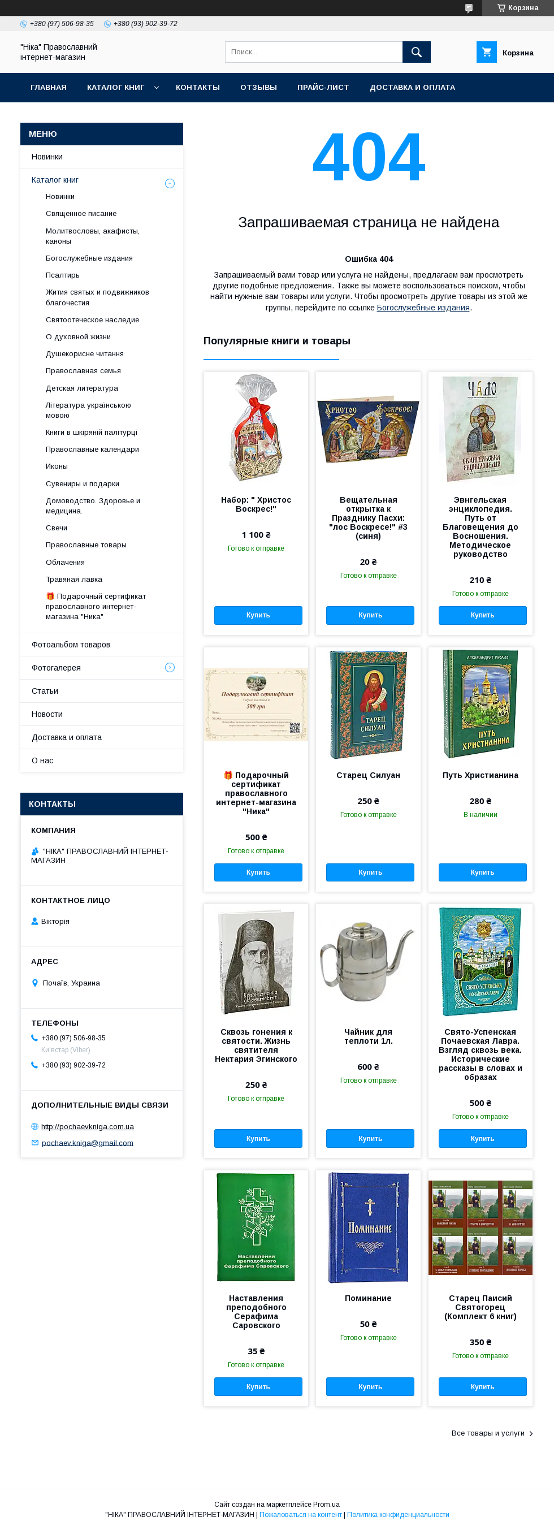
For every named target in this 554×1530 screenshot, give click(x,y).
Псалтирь (63, 275)
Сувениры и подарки (82, 483)
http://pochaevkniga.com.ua (87, 1126)
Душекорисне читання (85, 353)
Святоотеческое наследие (92, 319)
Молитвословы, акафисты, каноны (93, 236)
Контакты (198, 87)
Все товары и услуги (488, 1433)
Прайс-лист (323, 87)
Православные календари (92, 449)
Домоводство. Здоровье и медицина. (93, 505)
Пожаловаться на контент (300, 1515)
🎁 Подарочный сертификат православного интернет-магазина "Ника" (256, 793)
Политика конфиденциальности (398, 1515)
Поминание (368, 1298)
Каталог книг (115, 87)
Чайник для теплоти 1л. (368, 1036)
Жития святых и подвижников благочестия (97, 297)
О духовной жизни (78, 336)
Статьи (45, 690)
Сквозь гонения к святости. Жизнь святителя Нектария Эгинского (256, 1045)
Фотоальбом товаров (71, 644)
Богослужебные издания (423, 307)
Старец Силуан (368, 775)
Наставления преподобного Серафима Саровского (256, 1312)
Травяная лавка (74, 579)
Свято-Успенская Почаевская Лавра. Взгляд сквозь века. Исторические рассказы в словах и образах (480, 1054)
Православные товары (86, 545)
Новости (47, 714)
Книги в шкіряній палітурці (91, 432)
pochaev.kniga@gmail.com (87, 1142)
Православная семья (83, 370)
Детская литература (82, 388)
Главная (49, 87)
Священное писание (81, 213)
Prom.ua (326, 1505)
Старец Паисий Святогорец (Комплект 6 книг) (480, 1307)
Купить (258, 615)
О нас (42, 760)
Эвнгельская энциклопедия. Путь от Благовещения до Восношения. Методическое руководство (480, 527)
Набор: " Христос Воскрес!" (256, 504)
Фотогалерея (56, 667)
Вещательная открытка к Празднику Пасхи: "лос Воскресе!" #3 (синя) (368, 518)
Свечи (56, 528)
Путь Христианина (480, 775)
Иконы (57, 466)
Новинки (47, 156)
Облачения (65, 562)
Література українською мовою (88, 410)
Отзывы (258, 87)
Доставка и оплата (412, 87)
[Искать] (416, 52)
